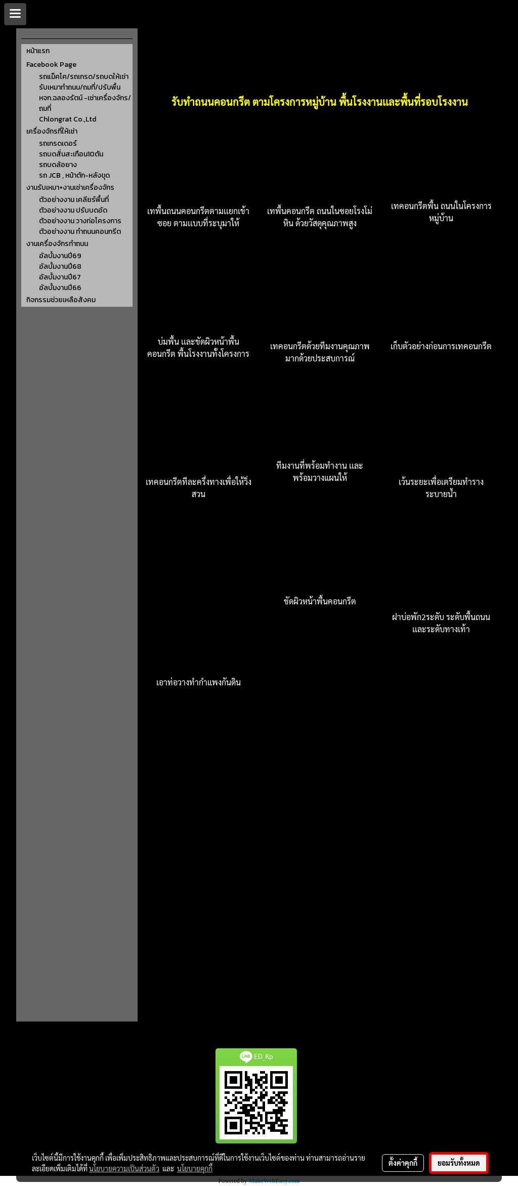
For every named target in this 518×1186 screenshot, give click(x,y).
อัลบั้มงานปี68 (60, 266)
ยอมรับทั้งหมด (459, 1162)
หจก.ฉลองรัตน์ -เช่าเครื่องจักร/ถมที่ (85, 103)
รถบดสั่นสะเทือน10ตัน (71, 154)
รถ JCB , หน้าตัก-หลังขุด (74, 175)
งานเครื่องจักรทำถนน (57, 243)
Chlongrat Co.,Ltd (67, 119)
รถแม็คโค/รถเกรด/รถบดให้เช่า (83, 76)
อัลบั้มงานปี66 (60, 287)
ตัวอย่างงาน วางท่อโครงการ (80, 221)
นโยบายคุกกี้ (194, 1168)
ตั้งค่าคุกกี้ (402, 1162)
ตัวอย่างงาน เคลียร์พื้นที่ (74, 199)
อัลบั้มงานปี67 (60, 277)
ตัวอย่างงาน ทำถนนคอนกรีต (80, 231)
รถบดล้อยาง (58, 164)
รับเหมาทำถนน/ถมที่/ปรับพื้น (79, 87)
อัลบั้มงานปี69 (60, 256)
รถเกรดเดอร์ (58, 143)
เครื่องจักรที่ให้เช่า (51, 131)
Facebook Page (51, 64)
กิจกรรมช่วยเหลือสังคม (61, 300)
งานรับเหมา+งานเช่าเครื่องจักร (70, 187)
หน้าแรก (38, 51)
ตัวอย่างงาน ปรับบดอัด (73, 210)
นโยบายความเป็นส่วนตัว (124, 1168)
